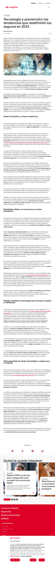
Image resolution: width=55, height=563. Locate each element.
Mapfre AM (5, 526)
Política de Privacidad (26, 556)
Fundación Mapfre (9, 508)
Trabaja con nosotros (7, 529)
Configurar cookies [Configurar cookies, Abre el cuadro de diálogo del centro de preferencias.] (15, 559)
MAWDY (5, 518)
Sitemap (4, 531)
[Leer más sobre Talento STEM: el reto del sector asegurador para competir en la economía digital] (21, 493)
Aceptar (41, 559)
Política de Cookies (14, 556)
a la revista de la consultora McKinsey (37, 275)
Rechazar (33, 559)
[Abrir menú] (48, 7)
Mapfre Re (6, 511)
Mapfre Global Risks (10, 515)
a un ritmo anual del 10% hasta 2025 (23, 375)
